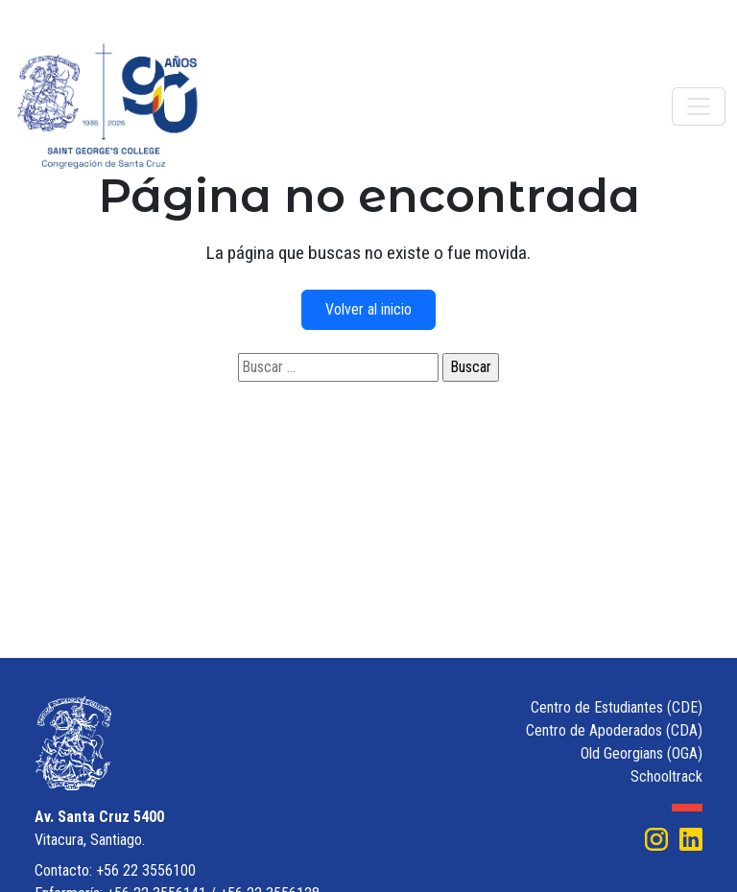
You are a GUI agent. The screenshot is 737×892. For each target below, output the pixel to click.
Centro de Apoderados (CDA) (614, 730)
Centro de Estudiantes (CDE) (616, 707)
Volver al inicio (368, 309)
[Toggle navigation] (698, 106)
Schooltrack (666, 776)
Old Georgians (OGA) (641, 753)
